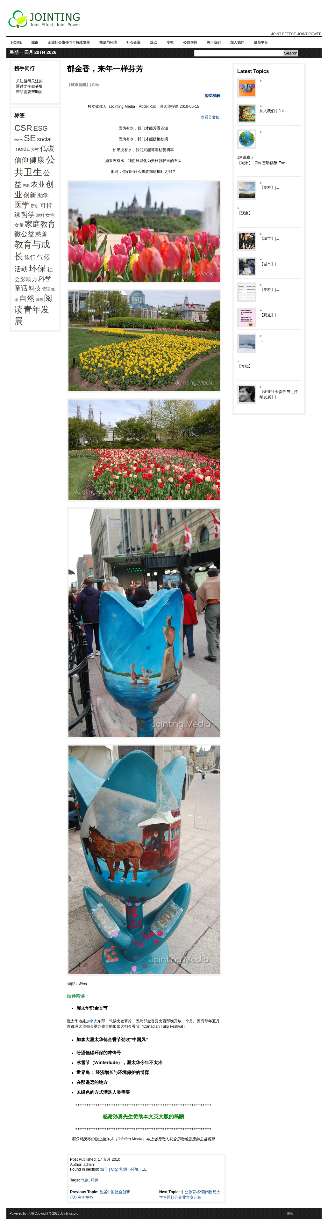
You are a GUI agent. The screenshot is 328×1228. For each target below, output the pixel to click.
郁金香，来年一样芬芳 (105, 68)
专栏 (170, 42)
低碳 (47, 148)
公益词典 (190, 42)
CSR (23, 128)
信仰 (21, 160)
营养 (39, 300)
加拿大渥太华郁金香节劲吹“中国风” (112, 1039)
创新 (29, 195)
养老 (26, 186)
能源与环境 (108, 42)
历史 (35, 206)
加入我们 (237, 42)
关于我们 (214, 42)
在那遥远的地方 (92, 1082)
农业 (38, 184)
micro (18, 140)
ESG (40, 128)
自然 (27, 298)
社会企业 (133, 42)
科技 (35, 288)
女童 (19, 225)
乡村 (35, 149)
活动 (21, 269)
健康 (37, 160)
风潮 (30, 1213)
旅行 (30, 257)
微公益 (24, 234)
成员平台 (261, 42)
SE (30, 138)
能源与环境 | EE (133, 1169)
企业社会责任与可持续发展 (69, 42)
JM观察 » (245, 157)
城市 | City (109, 1169)
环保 (37, 268)
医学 (22, 205)
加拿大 (91, 1021)
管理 (46, 289)
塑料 (40, 215)
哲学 (28, 214)
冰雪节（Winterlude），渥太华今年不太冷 (119, 1062)
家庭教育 (40, 224)
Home (16, 42)
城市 (34, 42)
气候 (43, 257)
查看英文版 (210, 117)
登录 (290, 1213)
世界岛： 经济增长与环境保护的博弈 (112, 1072)
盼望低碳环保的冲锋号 (98, 1052)
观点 (153, 42)
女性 (50, 215)
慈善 (41, 234)
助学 (43, 195)
